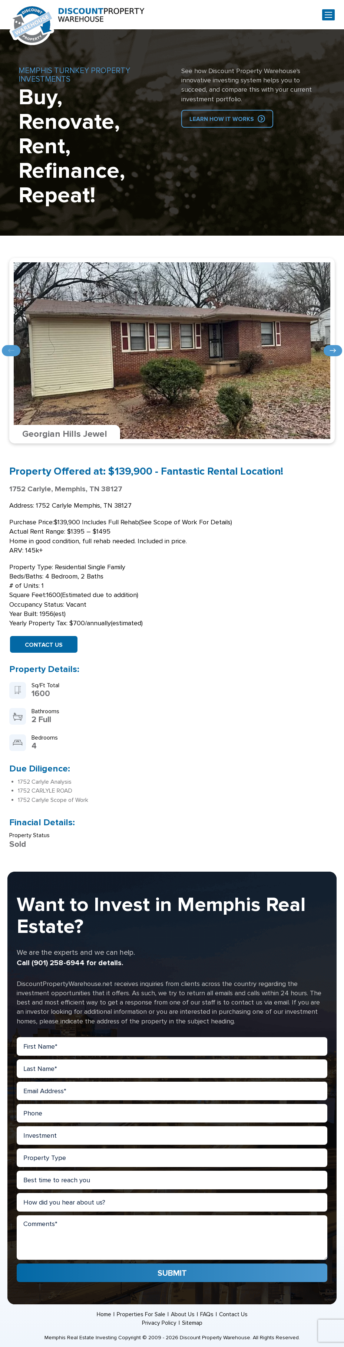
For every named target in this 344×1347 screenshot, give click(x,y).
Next (333, 350)
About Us (183, 1314)
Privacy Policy (159, 1323)
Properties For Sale (141, 1314)
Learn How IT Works (221, 119)
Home (103, 1314)
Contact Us (44, 645)
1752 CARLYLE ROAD (45, 790)
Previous (11, 350)
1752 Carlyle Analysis (45, 782)
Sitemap (192, 1323)
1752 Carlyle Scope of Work (53, 800)
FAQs (207, 1314)
